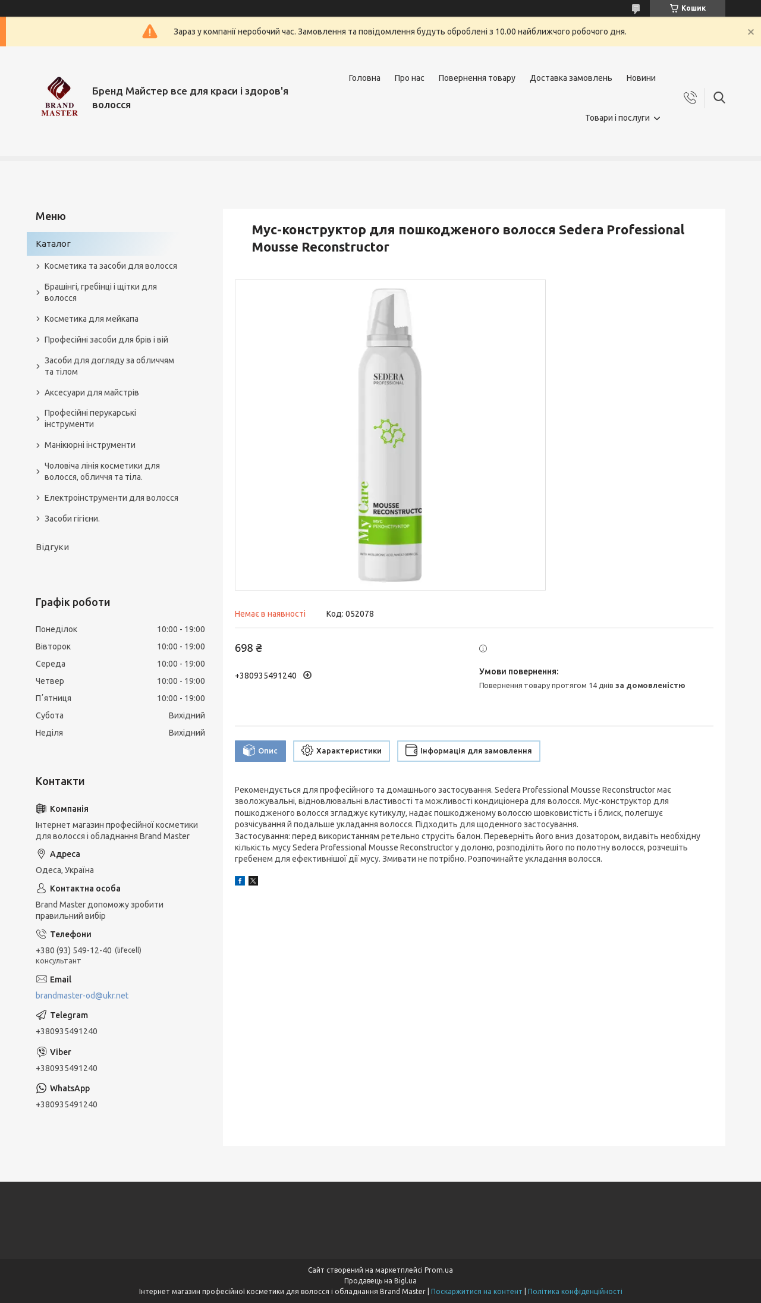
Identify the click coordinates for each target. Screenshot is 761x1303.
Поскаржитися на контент (477, 1291)
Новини (641, 78)
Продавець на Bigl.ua (380, 1281)
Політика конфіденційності (575, 1291)
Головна (364, 78)
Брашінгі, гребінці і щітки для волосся (101, 292)
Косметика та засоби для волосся (111, 266)
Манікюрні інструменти (90, 445)
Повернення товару (477, 78)
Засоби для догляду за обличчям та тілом (109, 366)
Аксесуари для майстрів (92, 392)
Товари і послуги (617, 118)
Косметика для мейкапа (92, 319)
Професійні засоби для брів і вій (106, 339)
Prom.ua (438, 1270)
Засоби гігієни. (72, 518)
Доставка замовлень (571, 78)
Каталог (53, 243)
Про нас (409, 78)
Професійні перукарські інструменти (90, 418)
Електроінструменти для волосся (111, 498)
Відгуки (52, 547)
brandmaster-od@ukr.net (82, 995)
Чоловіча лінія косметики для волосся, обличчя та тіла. (102, 471)
